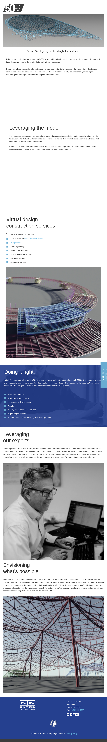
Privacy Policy (72, 734)
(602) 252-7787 (78, 710)
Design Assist (15, 243)
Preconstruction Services (33, 239)
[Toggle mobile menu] (102, 7)
